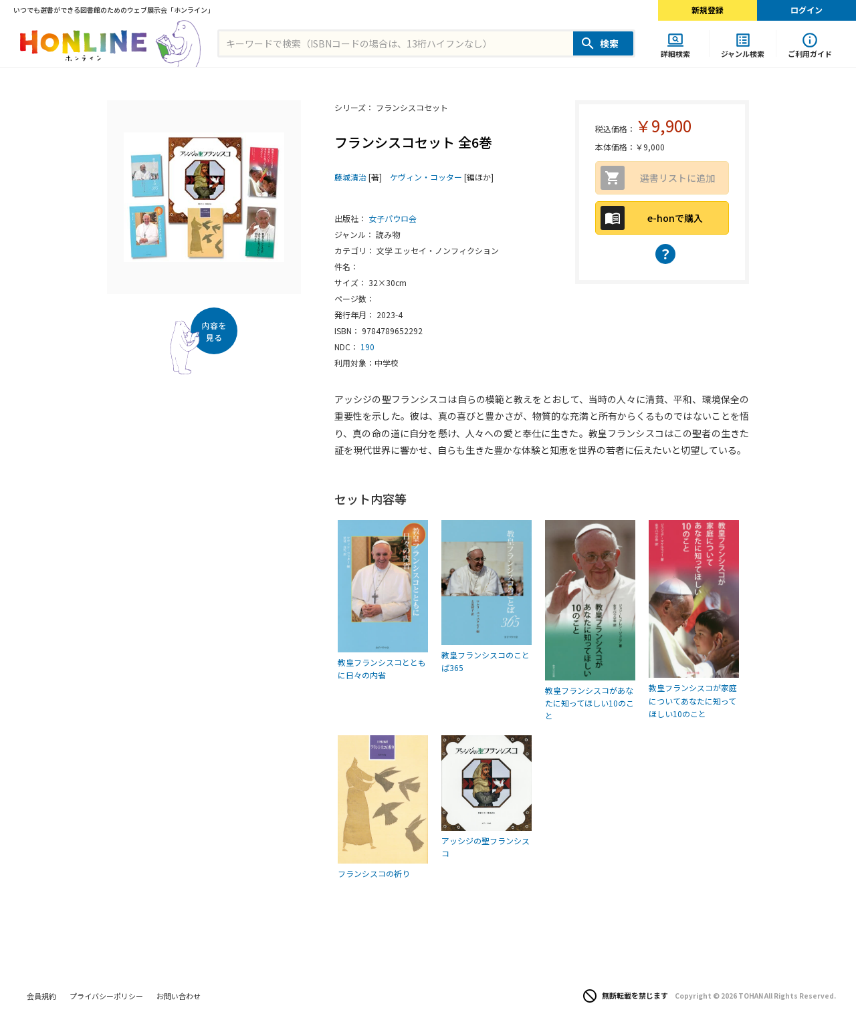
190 (367, 346)
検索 (609, 43)
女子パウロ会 (392, 218)
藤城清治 (350, 176)
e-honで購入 (675, 218)
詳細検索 (675, 53)
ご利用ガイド (810, 53)
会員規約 (41, 996)
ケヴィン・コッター (426, 176)
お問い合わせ (178, 996)
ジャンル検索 (742, 53)
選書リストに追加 (677, 177)
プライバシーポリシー (106, 996)
